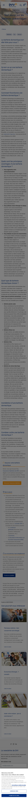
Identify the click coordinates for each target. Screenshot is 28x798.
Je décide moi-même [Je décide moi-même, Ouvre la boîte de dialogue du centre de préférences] (14, 791)
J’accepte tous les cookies (14, 796)
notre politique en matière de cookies (19, 786)
